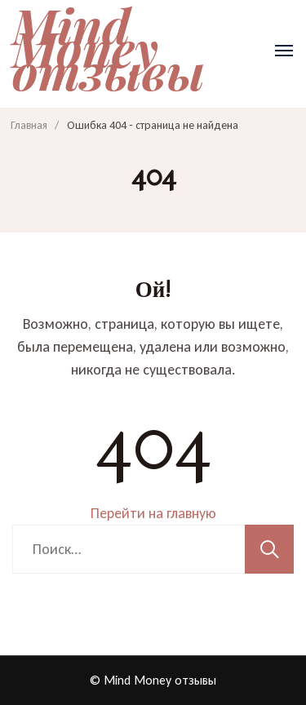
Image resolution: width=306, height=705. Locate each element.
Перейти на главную (153, 513)
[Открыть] (284, 50)
